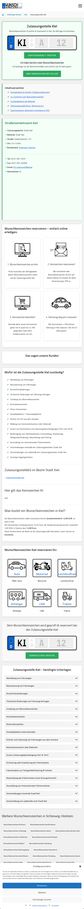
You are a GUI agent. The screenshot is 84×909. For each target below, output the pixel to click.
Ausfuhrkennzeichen (15, 716)
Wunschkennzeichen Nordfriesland (42, 824)
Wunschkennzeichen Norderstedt (67, 831)
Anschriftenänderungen (17, 693)
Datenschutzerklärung (39, 905)
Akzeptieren (42, 885)
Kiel (26, 14)
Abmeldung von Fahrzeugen (18, 678)
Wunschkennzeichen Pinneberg (44, 856)
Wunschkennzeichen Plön (65, 862)
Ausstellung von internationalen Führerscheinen (28, 785)
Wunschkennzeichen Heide (13, 862)
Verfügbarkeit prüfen (42, 55)
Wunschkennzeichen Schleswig (15, 831)
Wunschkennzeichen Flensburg (40, 843)
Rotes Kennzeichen (14, 724)
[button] (80, 866)
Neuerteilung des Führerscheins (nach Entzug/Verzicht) (31, 778)
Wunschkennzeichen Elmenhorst (45, 849)
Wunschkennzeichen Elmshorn (15, 824)
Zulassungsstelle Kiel (15, 477)
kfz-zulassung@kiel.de (22, 167)
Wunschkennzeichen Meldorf (14, 843)
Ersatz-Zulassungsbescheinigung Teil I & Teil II (27, 755)
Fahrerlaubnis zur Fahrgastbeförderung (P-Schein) (29, 770)
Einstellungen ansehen (42, 899)
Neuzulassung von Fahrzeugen (20, 685)
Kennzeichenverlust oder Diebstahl (21, 747)
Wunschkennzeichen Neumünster (39, 862)
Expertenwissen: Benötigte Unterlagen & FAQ (30, 110)
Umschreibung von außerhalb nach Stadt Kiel (26, 801)
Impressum (55, 905)
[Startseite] (3, 15)
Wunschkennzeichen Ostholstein (15, 837)
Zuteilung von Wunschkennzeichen (22, 708)
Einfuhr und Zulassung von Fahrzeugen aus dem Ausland (32, 739)
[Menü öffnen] (80, 5)
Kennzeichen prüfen (42, 655)
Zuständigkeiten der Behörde (22, 101)
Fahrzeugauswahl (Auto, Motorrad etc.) (27, 105)
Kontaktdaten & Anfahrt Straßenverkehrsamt (30, 92)
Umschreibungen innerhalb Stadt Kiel (23, 793)
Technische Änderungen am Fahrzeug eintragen (27, 701)
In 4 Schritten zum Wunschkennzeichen (27, 96)
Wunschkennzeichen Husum (70, 856)
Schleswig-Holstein (14, 14)
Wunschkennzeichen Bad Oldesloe (16, 856)
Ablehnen (42, 892)
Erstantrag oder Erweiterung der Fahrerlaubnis (27, 762)
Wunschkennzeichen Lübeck (41, 831)
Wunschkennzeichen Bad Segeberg (16, 849)
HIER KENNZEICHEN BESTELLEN (42, 73)
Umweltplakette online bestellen (20, 732)
